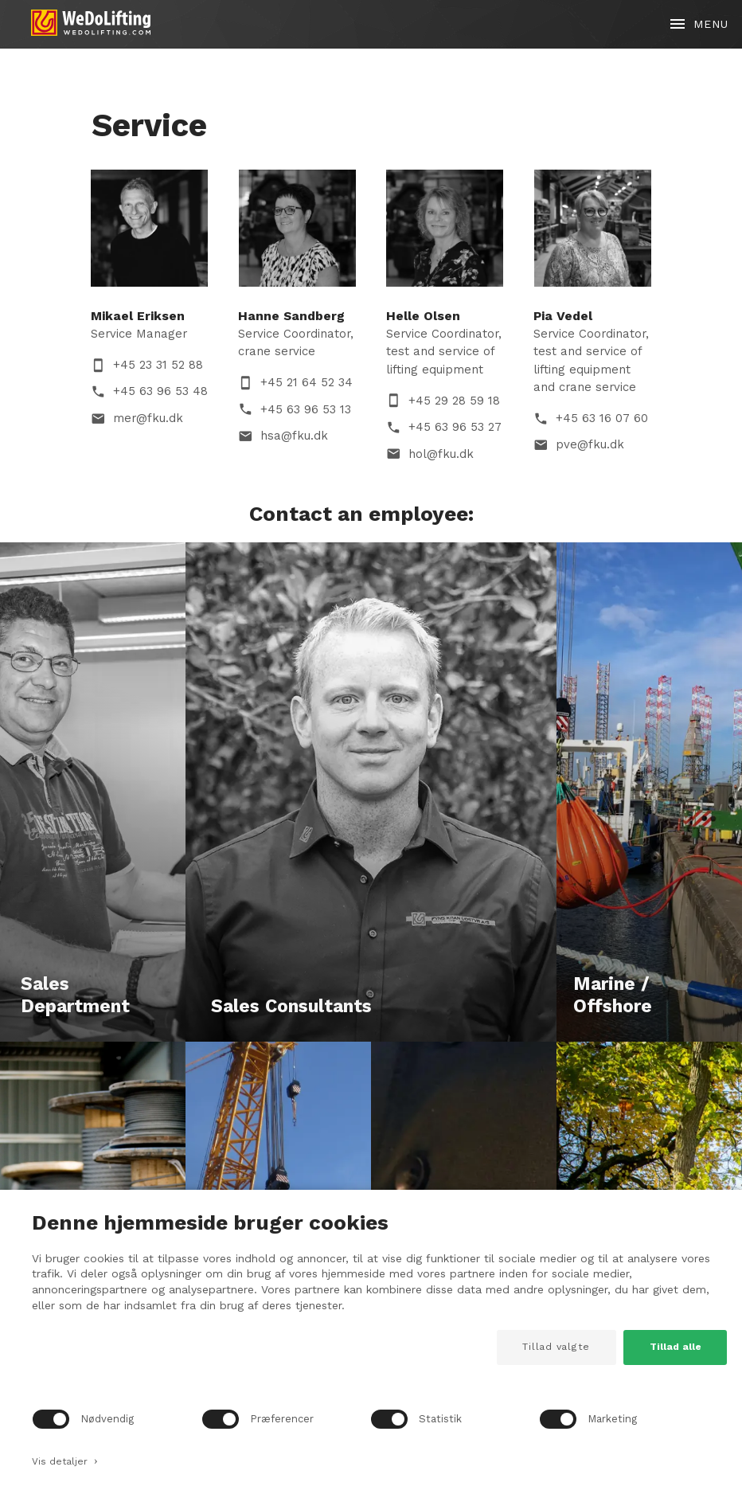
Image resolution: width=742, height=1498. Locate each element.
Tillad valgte (556, 1346)
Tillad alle (675, 1346)
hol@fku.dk (441, 454)
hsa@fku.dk (294, 435)
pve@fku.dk (590, 444)
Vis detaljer (65, 1460)
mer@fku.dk (148, 418)
